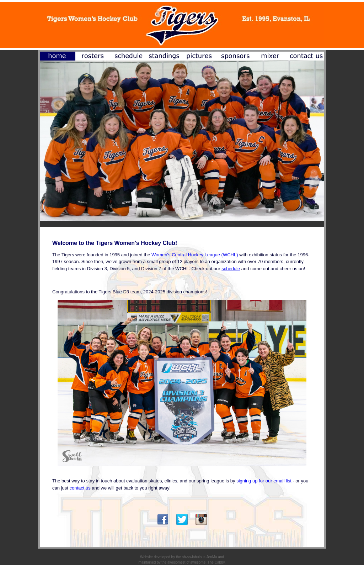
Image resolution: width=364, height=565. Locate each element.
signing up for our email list (263, 480)
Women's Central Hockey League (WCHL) (194, 254)
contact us (79, 488)
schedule (230, 268)
